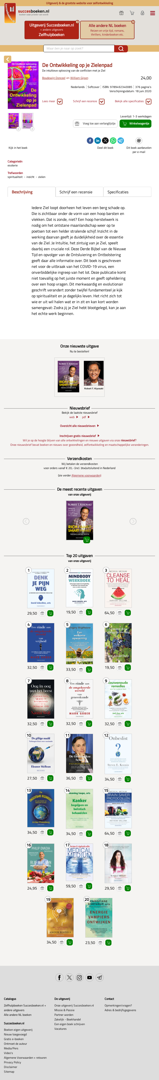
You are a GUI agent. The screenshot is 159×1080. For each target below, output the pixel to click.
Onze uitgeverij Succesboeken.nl (74, 1005)
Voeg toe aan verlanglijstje (42, 613)
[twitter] (105, 141)
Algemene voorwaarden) (86, 475)
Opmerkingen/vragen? (118, 1005)
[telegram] (120, 141)
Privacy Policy (12, 1062)
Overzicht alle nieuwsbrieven (77, 426)
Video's (8, 1053)
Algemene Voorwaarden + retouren (25, 1057)
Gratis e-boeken (14, 1039)
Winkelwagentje (50, 613)
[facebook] (90, 141)
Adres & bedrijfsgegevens (120, 1010)
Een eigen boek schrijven (69, 1024)
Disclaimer (10, 1067)
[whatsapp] (113, 141)
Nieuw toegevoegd (15, 1034)
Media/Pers (11, 1048)
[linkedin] (97, 141)
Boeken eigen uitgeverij (18, 1029)
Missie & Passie (64, 1010)
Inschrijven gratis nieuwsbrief (78, 436)
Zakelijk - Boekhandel (67, 1019)
